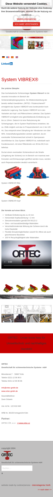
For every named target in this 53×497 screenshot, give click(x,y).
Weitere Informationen (26, 19)
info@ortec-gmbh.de (9, 388)
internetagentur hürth (41, 485)
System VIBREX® (19, 79)
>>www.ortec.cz (23, 423)
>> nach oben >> (45, 490)
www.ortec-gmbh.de (9, 391)
